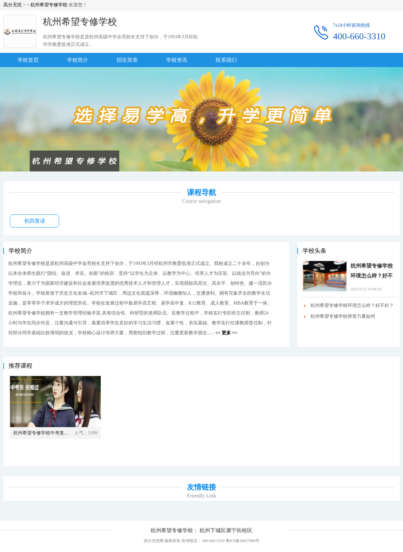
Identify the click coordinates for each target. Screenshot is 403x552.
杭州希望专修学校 (48, 4)
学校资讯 (176, 60)
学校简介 (77, 60)
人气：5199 (85, 432)
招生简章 (127, 60)
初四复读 (34, 221)
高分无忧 (12, 4)
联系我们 (226, 60)
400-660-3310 (359, 36)
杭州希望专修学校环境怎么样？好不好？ (371, 272)
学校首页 (28, 60)
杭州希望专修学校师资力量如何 (343, 316)
